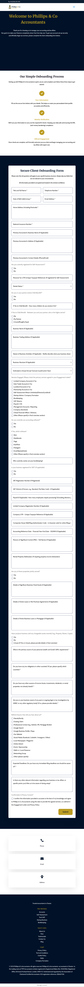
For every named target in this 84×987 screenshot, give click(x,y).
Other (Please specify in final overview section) (28, 415)
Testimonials (42, 936)
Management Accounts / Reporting (24, 407)
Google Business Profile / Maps (23, 731)
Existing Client (17, 722)
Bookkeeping (16, 398)
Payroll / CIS (16, 404)
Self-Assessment (42, 915)
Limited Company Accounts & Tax (23, 381)
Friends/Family (17, 718)
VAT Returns (16, 401)
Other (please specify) (19, 757)
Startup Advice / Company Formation (25, 395)
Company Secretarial (19, 410)
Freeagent (15, 448)
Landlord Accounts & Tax (21, 387)
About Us (42, 931)
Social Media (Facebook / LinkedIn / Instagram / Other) (30, 738)
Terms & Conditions (42, 953)
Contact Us (42, 939)
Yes (13, 268)
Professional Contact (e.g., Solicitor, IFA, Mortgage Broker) (31, 725)
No (13, 271)
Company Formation (42, 961)
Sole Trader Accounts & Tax (21, 384)
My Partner (16, 319)
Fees (42, 934)
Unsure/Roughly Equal (20, 322)
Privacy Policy (42, 950)
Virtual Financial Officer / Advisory (23, 413)
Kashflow (15, 445)
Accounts (42, 912)
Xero (14, 435)
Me (13, 316)
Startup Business (42, 920)
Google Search (17, 728)
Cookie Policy (42, 956)
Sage (14, 441)
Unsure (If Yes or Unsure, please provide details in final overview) (34, 643)
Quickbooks (16, 438)
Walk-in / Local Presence (20, 750)
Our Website (16, 734)
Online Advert (17, 744)
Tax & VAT (42, 917)
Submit (65, 812)
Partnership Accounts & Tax (21, 390)
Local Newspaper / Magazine (22, 741)
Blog (42, 942)
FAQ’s (42, 958)
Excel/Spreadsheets (19, 451)
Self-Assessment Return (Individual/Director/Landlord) (30, 393)
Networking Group (18, 753)
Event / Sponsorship (19, 747)
